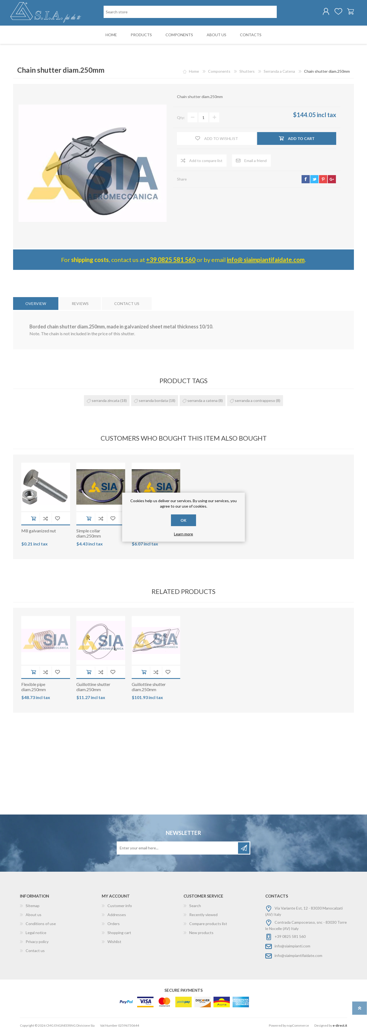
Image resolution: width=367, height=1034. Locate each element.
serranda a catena (202, 401)
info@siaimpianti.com (292, 947)
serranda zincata (105, 401)
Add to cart (34, 519)
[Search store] (190, 12)
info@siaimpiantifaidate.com (298, 956)
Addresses (116, 915)
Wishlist (114, 942)
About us (33, 915)
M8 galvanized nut (38, 531)
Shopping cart (348, 12)
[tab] (35, 304)
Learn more (183, 534)
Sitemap (33, 906)
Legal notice (36, 933)
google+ (332, 180)
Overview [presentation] (35, 304)
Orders (113, 924)
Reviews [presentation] (80, 304)
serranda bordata (153, 401)
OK (183, 520)
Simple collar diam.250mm (88, 534)
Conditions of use (41, 924)
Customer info (119, 906)
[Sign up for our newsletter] (178, 849)
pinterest (323, 180)
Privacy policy (37, 942)
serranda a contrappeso (255, 401)
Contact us (35, 951)
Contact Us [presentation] (126, 304)
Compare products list (208, 924)
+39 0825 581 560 (170, 260)
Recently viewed (203, 915)
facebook (306, 180)
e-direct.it (340, 1026)
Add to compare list (46, 519)
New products (201, 933)
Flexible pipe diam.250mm (33, 688)
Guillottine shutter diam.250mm (93, 688)
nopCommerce (298, 1026)
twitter (314, 180)
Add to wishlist (58, 519)
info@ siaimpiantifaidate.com (266, 260)
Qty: (181, 118)
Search (195, 906)
